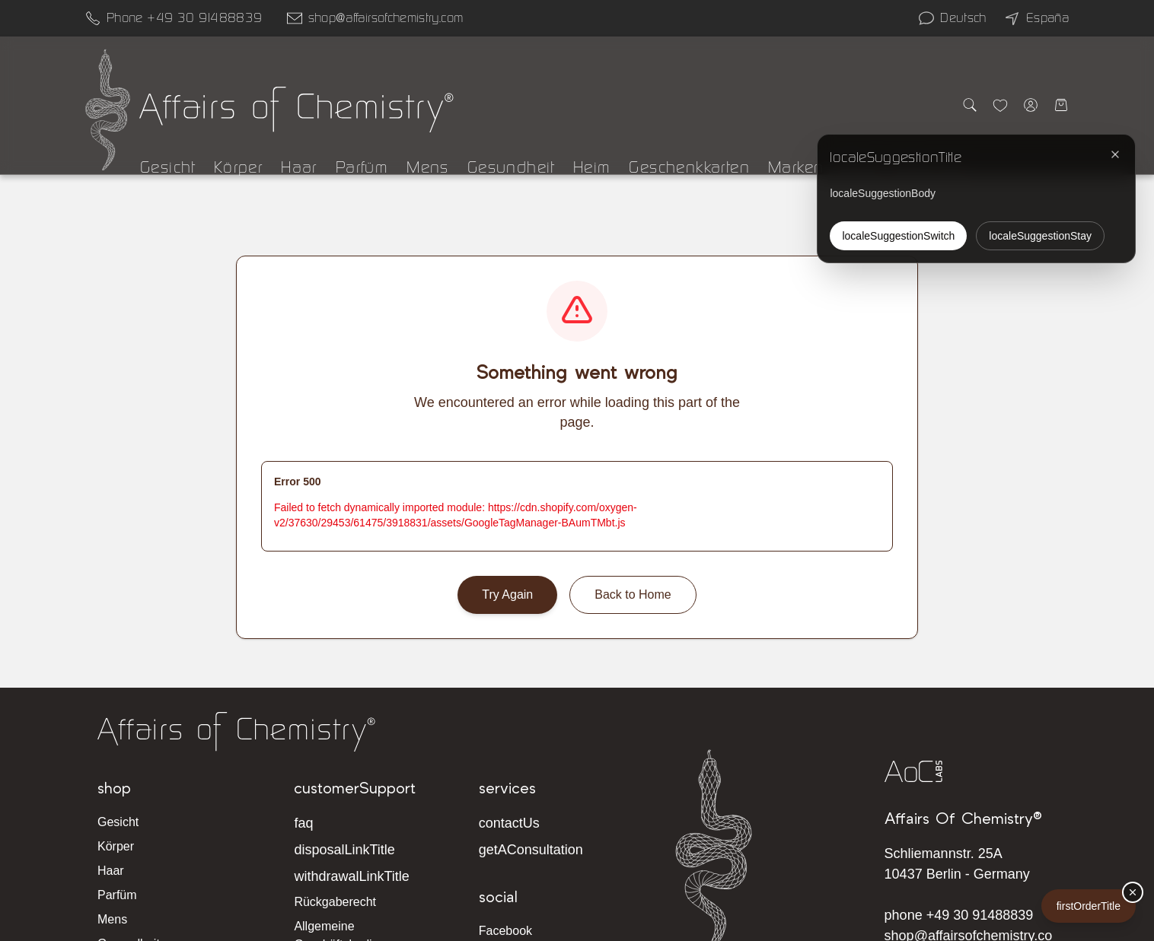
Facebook (505, 930)
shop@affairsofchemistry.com (386, 18)
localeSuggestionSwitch (898, 236)
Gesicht (168, 167)
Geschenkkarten (689, 167)
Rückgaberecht (335, 901)
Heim (592, 167)
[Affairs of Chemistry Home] (107, 109)
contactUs (509, 823)
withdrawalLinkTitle (351, 876)
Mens (427, 167)
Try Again (507, 594)
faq (303, 823)
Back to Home (633, 594)
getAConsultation (531, 849)
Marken (796, 167)
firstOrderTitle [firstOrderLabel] (1089, 906)
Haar (299, 167)
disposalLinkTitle (344, 849)
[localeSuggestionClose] (1115, 154)
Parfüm (362, 167)
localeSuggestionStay (1040, 236)
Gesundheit (511, 167)
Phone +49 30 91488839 (185, 18)
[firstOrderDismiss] (1133, 892)
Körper (238, 167)
